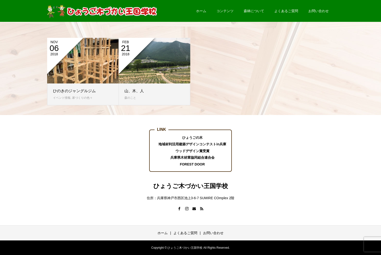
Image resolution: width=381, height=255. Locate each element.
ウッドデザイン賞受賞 (192, 151)
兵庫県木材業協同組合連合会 (192, 157)
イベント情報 (61, 97)
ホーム (201, 11)
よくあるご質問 (286, 11)
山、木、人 (134, 91)
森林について (254, 11)
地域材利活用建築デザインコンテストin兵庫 (192, 144)
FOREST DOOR (192, 164)
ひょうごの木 (192, 138)
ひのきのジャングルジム (74, 91)
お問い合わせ (318, 11)
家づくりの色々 (82, 97)
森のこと (130, 97)
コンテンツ (225, 11)
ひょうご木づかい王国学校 (190, 185)
